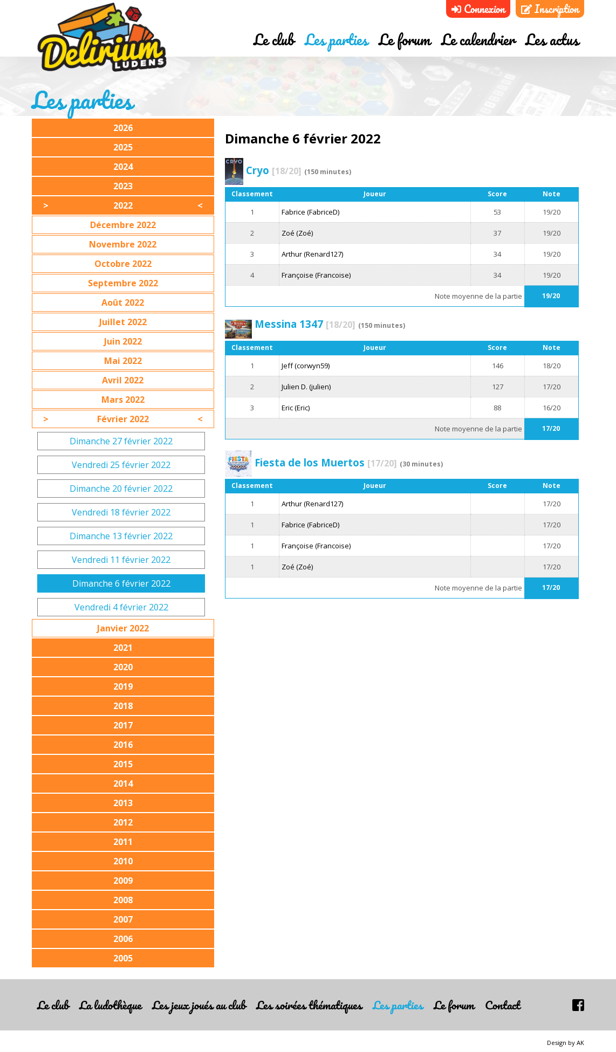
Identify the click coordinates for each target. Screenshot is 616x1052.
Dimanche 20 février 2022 (121, 488)
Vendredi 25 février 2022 (121, 465)
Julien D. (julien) (306, 386)
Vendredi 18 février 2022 (121, 512)
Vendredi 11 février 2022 (121, 560)
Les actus (552, 39)
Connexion (478, 9)
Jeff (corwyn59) (306, 365)
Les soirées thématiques (309, 1004)
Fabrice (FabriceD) (310, 212)
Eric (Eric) (296, 407)
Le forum (404, 39)
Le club (274, 39)
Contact (502, 1004)
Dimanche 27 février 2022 (121, 441)
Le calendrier (478, 39)
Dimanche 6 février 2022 (121, 583)
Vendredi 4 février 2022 (121, 607)
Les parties (336, 39)
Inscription (550, 9)
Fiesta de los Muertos (326, 462)
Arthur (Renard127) (312, 254)
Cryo (274, 170)
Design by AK (565, 1043)
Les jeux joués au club (198, 1004)
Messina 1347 (305, 324)
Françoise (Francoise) (316, 275)
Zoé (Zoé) (297, 233)
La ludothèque (110, 1004)
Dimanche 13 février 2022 (121, 536)
